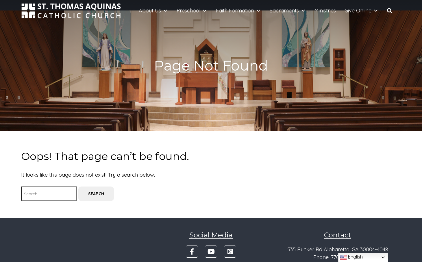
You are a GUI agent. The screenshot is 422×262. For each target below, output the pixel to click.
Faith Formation (238, 10)
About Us (153, 10)
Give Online (361, 10)
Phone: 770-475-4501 (337, 257)
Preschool (192, 10)
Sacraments (288, 10)
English (351, 257)
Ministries (325, 10)
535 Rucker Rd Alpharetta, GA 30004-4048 (337, 249)
